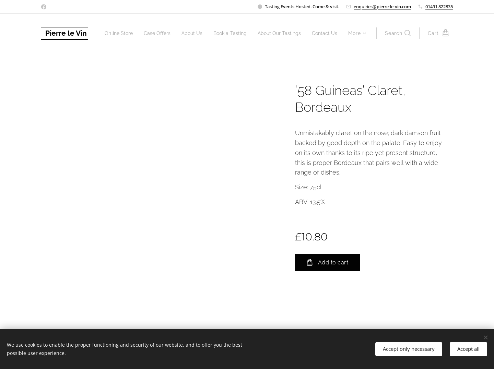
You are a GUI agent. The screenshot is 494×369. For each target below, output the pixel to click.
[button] (397, 33)
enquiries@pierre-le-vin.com (382, 6)
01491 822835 (439, 6)
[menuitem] (144, 33)
